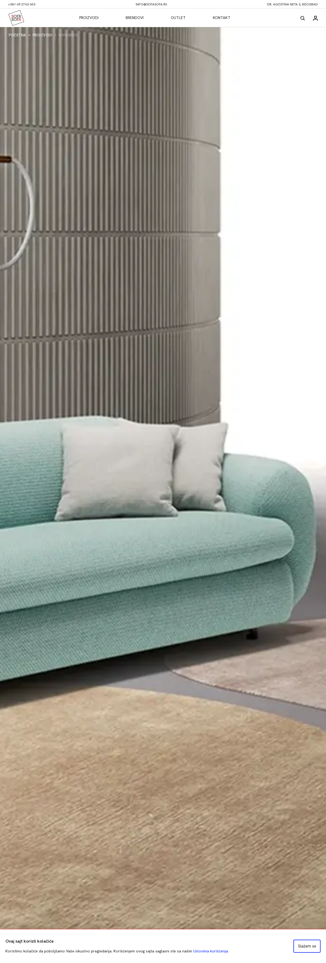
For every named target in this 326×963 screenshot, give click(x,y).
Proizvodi (89, 17)
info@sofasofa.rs (151, 4)
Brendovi (135, 17)
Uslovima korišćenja (210, 951)
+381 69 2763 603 (21, 4)
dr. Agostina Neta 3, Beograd (292, 4)
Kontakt (221, 17)
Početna (17, 35)
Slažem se (307, 946)
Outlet (178, 17)
